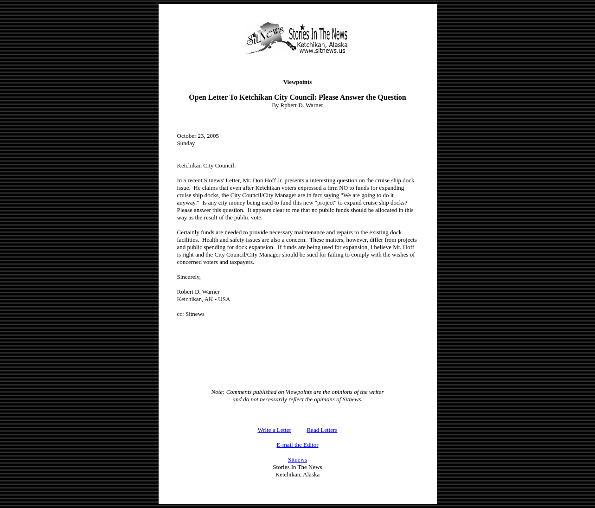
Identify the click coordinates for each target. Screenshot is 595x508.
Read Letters (322, 429)
